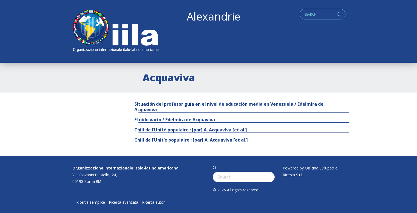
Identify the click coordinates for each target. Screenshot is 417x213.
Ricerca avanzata (123, 202)
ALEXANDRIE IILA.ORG (115, 31)
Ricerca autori (154, 202)
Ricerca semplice (90, 202)
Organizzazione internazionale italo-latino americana (125, 168)
